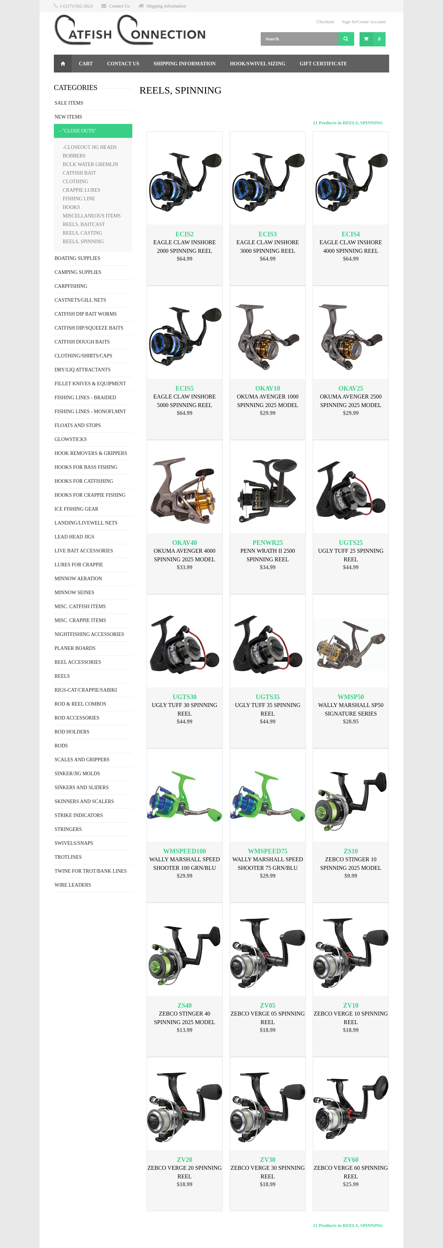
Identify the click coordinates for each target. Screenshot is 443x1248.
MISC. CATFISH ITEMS (80, 606)
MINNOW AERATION (78, 578)
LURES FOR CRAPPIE (79, 564)
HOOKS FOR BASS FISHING (86, 467)
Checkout (325, 21)
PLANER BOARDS (75, 648)
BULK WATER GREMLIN (90, 164)
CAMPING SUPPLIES (78, 272)
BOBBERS (74, 156)
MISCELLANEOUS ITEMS (92, 216)
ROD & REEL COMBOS (80, 704)
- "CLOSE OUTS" (77, 131)
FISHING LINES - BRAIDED (85, 397)
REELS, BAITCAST (84, 224)
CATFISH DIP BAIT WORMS (86, 314)
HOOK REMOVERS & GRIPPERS (91, 453)
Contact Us (119, 6)
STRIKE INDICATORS (79, 815)
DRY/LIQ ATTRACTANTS (83, 369)
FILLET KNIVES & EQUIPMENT (90, 383)
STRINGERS (68, 829)
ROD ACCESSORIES (77, 718)
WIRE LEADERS (73, 885)
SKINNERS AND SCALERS (84, 801)
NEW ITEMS (68, 117)
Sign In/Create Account (364, 21)
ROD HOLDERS (72, 732)
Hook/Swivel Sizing (257, 63)
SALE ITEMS (69, 103)
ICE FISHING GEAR (76, 509)
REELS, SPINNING (83, 241)
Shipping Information (166, 6)
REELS (62, 676)
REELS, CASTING (82, 233)
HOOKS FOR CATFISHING (84, 481)
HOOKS (71, 207)
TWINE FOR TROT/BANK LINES (91, 871)
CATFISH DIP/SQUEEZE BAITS (89, 328)
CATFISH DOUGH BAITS (82, 342)
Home (63, 63)
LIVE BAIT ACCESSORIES (84, 550)
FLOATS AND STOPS (78, 425)
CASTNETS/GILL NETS (80, 300)
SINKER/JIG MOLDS (77, 773)
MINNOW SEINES (74, 592)
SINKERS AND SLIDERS (82, 787)
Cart (86, 63)
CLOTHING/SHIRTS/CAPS (83, 356)
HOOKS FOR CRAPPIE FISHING (90, 495)
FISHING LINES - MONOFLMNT (90, 411)
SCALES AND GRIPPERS (82, 759)
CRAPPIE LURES (81, 190)
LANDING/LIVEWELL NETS (86, 523)
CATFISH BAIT (79, 173)
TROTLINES (68, 857)
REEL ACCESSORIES (78, 662)
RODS (61, 745)
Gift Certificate (323, 63)
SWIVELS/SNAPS (74, 843)
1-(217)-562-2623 (76, 6)
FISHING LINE (79, 198)
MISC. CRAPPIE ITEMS (80, 620)
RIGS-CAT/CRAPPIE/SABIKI (86, 690)
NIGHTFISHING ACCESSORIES (89, 634)
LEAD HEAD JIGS (74, 537)
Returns (73, 81)
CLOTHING (75, 181)
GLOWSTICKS (71, 439)
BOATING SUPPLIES (77, 258)
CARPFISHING (71, 286)
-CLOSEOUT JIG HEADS (90, 147)
